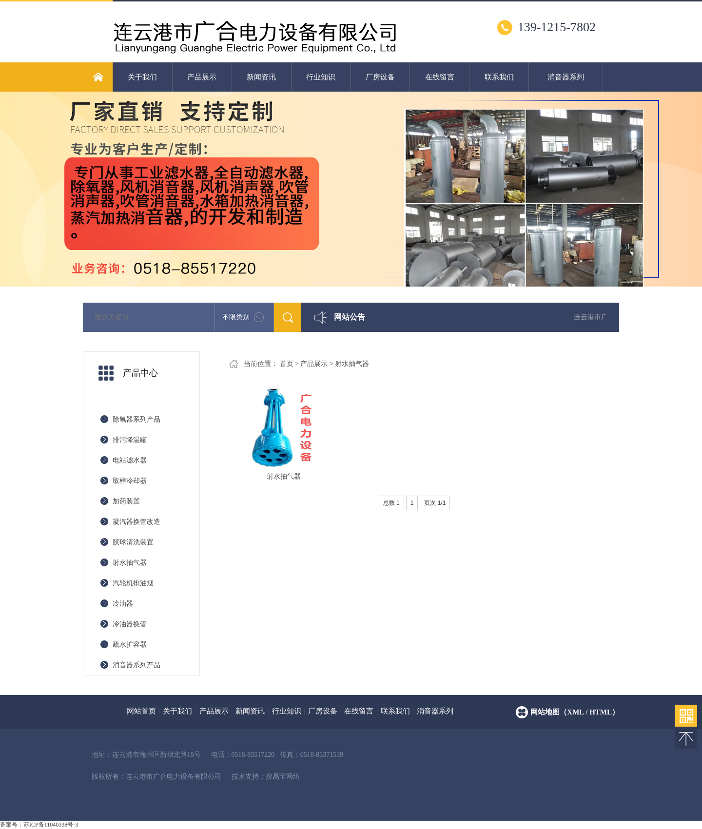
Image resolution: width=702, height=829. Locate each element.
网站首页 (141, 711)
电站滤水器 (130, 460)
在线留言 (439, 77)
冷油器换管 (130, 624)
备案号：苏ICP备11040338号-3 (39, 824)
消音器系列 (565, 77)
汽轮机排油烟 (133, 583)
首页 (286, 363)
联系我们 (499, 77)
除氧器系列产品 (136, 419)
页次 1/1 (435, 503)
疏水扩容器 (130, 644)
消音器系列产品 (136, 665)
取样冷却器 (130, 480)
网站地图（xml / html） (574, 712)
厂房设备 (380, 77)
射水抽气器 (130, 562)
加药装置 (126, 501)
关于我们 (142, 77)
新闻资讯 (261, 77)
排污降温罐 (130, 439)
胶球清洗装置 (133, 542)
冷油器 (123, 603)
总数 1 (391, 503)
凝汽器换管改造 (136, 521)
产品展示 (201, 77)
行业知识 (320, 77)
